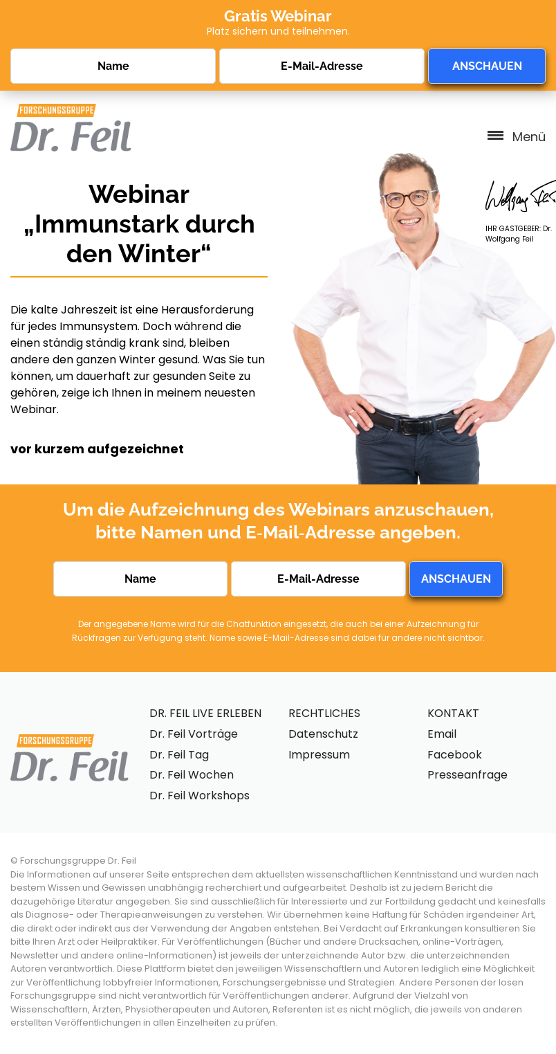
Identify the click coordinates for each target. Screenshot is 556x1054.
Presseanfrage (467, 775)
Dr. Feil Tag (179, 755)
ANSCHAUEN (487, 66)
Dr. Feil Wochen (191, 775)
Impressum (319, 755)
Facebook (454, 755)
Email (441, 734)
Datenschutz (323, 734)
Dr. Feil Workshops (199, 795)
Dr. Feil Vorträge (193, 734)
